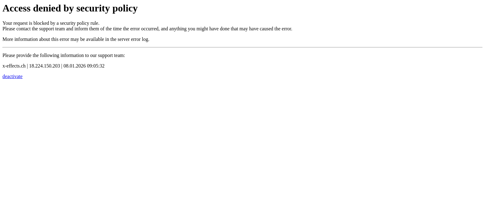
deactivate (12, 76)
